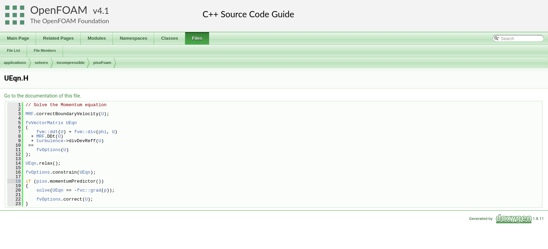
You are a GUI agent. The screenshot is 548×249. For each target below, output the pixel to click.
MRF (30, 114)
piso (41, 181)
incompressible (71, 63)
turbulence (49, 141)
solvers (41, 63)
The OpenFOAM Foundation (69, 21)
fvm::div (85, 132)
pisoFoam (102, 63)
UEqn (71, 123)
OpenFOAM (59, 9)
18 (14, 181)
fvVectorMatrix (44, 123)
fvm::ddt (47, 132)
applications (15, 63)
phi (102, 132)
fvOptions (48, 150)
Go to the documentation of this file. (42, 96)
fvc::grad (89, 190)
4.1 (103, 11)
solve (43, 190)
